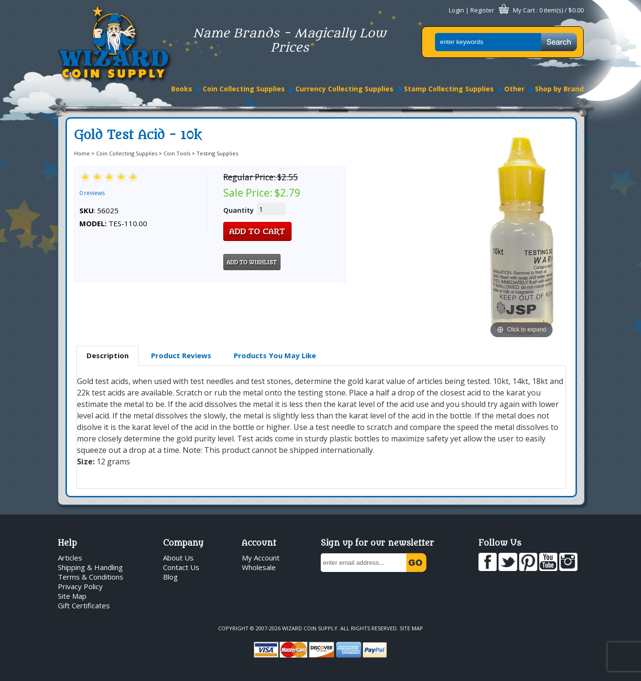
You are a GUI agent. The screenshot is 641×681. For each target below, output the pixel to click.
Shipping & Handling (90, 567)
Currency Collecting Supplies (344, 88)
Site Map (72, 596)
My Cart (524, 10)
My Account (261, 557)
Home (82, 153)
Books (181, 88)
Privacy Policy (80, 586)
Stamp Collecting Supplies (449, 88)
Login (456, 10)
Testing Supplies (217, 153)
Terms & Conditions (90, 577)
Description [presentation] (108, 355)
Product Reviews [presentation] (181, 355)
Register (482, 10)
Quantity (238, 210)
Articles (70, 557)
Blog (170, 577)
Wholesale (259, 567)
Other (514, 88)
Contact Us (181, 567)
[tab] (107, 356)
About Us (178, 557)
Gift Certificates (84, 605)
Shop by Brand (559, 88)
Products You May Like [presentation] (275, 355)
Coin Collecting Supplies (244, 88)
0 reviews (92, 193)
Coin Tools (176, 153)
